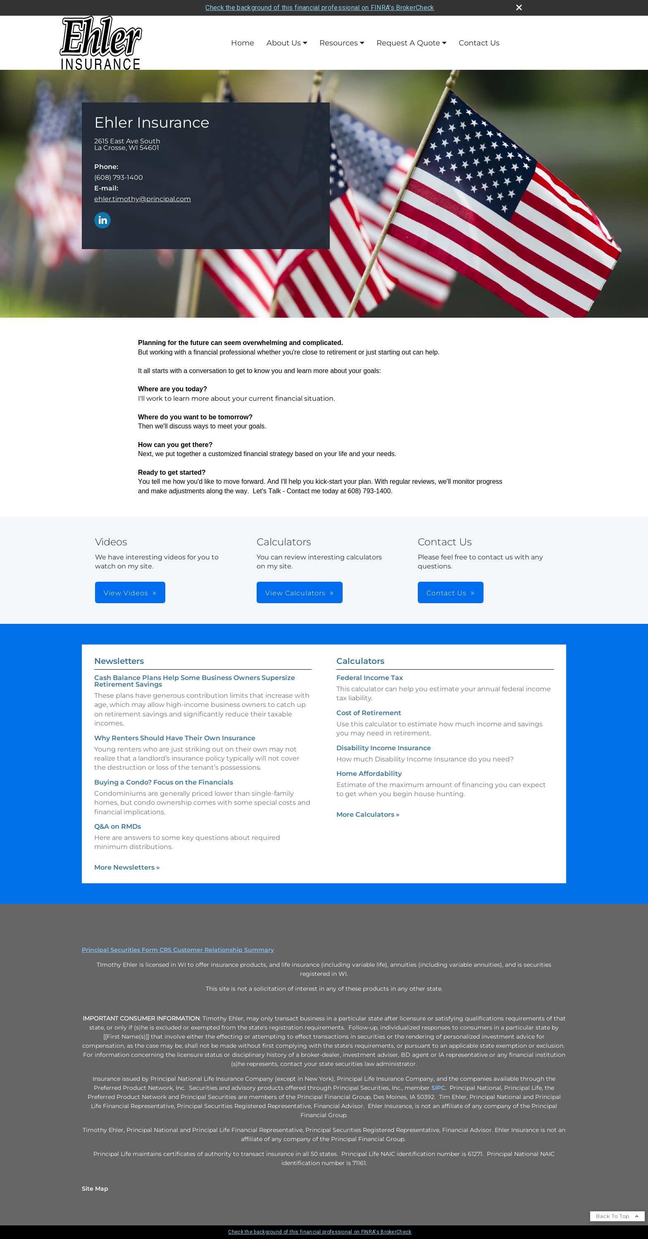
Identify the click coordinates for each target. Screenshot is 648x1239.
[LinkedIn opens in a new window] (102, 221)
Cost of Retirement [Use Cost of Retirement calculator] (368, 713)
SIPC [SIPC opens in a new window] (438, 1088)
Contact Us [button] (446, 593)
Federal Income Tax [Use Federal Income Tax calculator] (369, 678)
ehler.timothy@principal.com (142, 199)
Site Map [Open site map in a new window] (95, 1188)
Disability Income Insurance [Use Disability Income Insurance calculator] (383, 748)
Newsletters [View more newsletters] (119, 661)
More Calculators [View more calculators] (368, 814)
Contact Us (479, 43)
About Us (284, 43)
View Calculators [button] (295, 593)
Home (242, 43)
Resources (338, 43)
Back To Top (617, 1216)
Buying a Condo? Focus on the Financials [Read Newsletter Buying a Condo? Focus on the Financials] (163, 782)
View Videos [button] (126, 593)
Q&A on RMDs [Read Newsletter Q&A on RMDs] (117, 826)
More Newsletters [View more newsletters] (127, 867)
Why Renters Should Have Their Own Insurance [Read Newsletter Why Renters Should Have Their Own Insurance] (174, 738)
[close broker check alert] (519, 7)
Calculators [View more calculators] (360, 661)
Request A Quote (408, 43)
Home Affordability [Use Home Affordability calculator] (369, 774)
